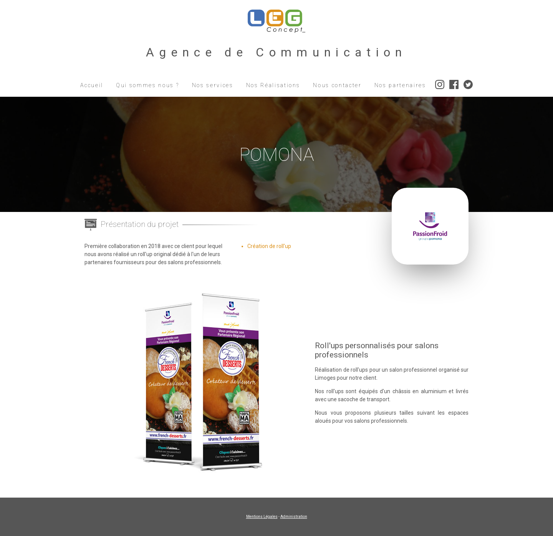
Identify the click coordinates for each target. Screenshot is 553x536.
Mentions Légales (262, 516)
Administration (293, 516)
